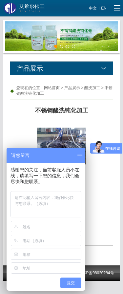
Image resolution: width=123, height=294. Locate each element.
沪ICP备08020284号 (96, 273)
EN (104, 8)
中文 (93, 8)
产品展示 (72, 88)
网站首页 (52, 88)
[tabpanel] (61, 36)
